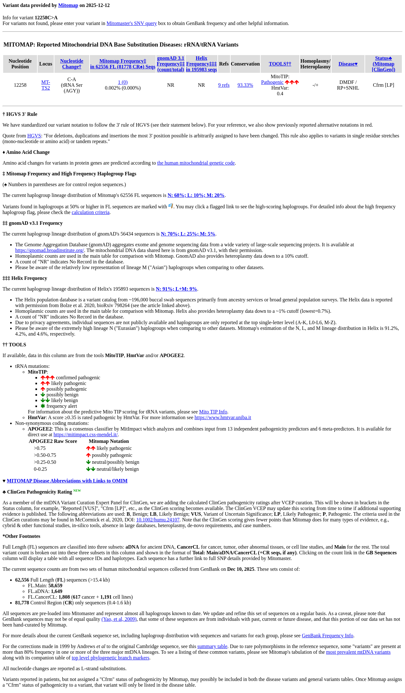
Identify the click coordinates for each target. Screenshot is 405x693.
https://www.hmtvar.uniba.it (223, 417)
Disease (348, 63)
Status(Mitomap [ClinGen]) (383, 63)
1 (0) (123, 82)
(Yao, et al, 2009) (119, 619)
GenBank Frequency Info (327, 635)
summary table (212, 646)
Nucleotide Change (71, 63)
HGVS (34, 135)
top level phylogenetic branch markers (110, 657)
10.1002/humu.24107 (158, 519)
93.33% (245, 85)
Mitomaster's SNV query (132, 23)
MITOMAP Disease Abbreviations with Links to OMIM (67, 480)
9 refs (224, 85)
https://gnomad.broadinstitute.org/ (49, 250)
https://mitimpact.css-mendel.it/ (85, 434)
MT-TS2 (45, 85)
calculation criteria (90, 212)
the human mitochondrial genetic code (196, 163)
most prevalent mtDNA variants (358, 652)
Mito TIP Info (213, 411)
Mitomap (68, 5)
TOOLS (280, 63)
